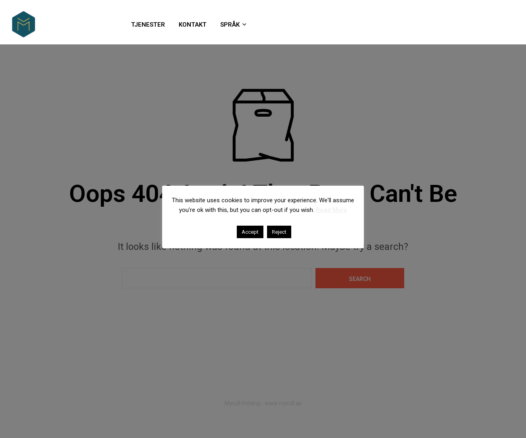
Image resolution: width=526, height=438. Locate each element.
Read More (331, 210)
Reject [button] (279, 232)
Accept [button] (250, 232)
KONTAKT (193, 24)
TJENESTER (148, 24)
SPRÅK (230, 24)
